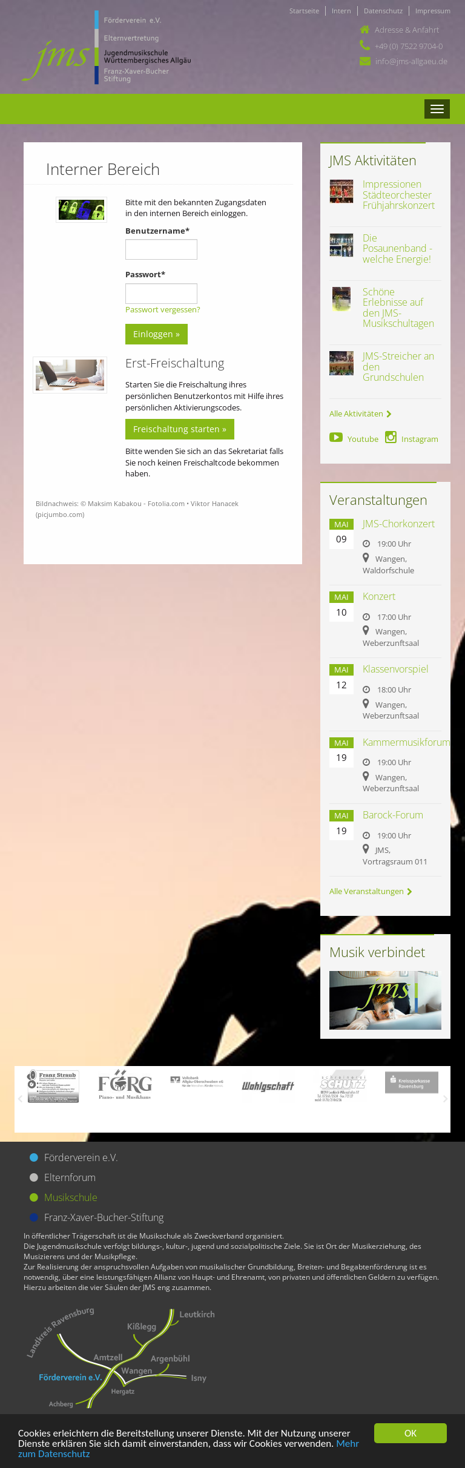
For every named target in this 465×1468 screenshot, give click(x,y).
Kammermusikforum (406, 742)
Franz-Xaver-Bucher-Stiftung (103, 1217)
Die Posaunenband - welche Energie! (397, 248)
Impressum (432, 10)
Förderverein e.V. (81, 1157)
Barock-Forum (393, 814)
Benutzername (157, 230)
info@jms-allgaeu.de (411, 61)
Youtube (353, 438)
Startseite (304, 10)
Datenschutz (383, 10)
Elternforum (70, 1177)
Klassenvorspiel (396, 669)
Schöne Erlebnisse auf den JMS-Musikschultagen (398, 308)
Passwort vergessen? (162, 309)
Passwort (145, 274)
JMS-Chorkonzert (399, 523)
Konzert (379, 596)
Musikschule (70, 1197)
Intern (341, 10)
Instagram (411, 438)
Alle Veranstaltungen (370, 891)
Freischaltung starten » (179, 429)
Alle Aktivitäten (360, 413)
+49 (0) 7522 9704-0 (409, 46)
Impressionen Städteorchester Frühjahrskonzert (399, 194)
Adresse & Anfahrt (407, 29)
